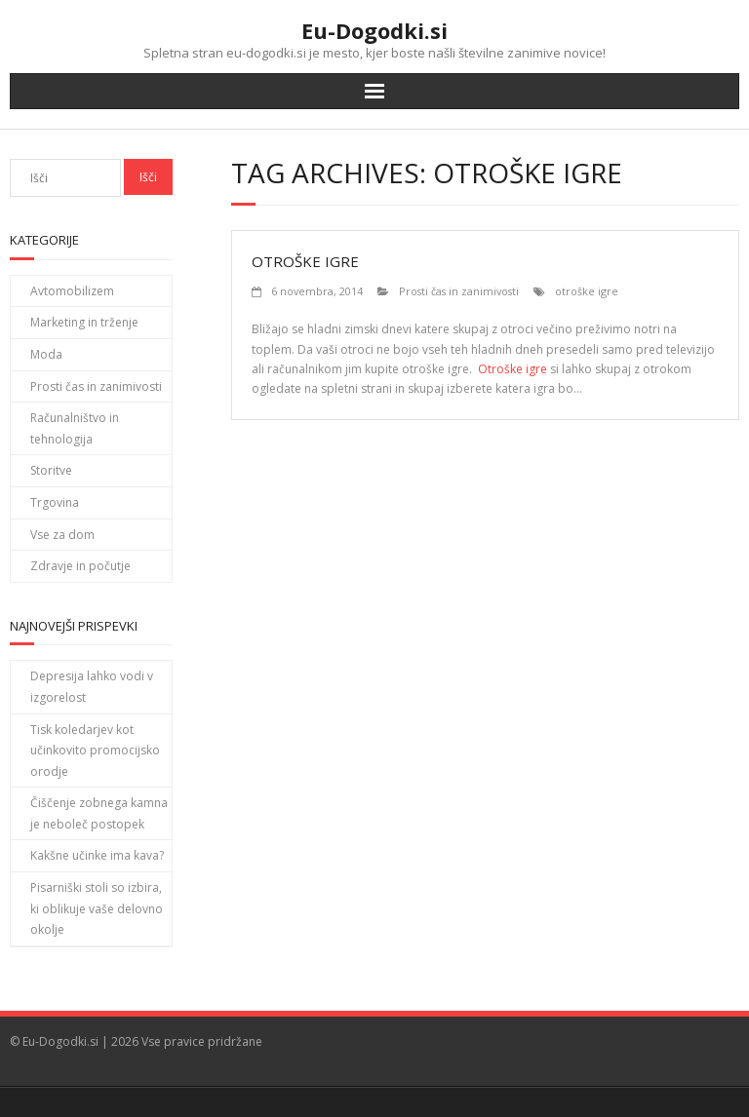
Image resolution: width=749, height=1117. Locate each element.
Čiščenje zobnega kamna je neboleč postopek (99, 813)
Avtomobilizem (72, 291)
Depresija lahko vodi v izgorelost (91, 687)
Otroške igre (305, 261)
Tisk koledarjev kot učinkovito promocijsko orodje (95, 750)
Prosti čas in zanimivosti (459, 291)
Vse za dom (62, 534)
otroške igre (586, 291)
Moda (46, 354)
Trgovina (54, 502)
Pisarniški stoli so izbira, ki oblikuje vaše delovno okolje (96, 908)
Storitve (51, 470)
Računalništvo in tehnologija (74, 428)
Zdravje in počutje (80, 566)
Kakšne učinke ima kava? (97, 855)
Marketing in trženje (84, 322)
